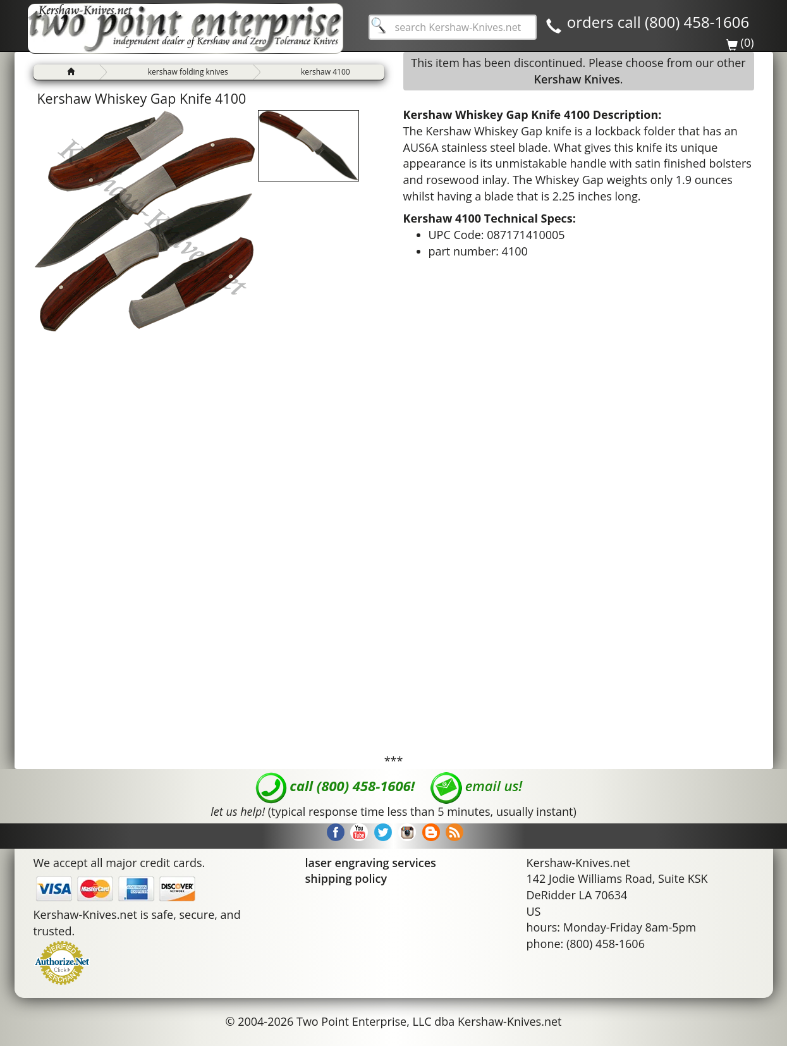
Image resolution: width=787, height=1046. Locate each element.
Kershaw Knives (576, 79)
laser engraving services (370, 862)
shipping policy (346, 878)
